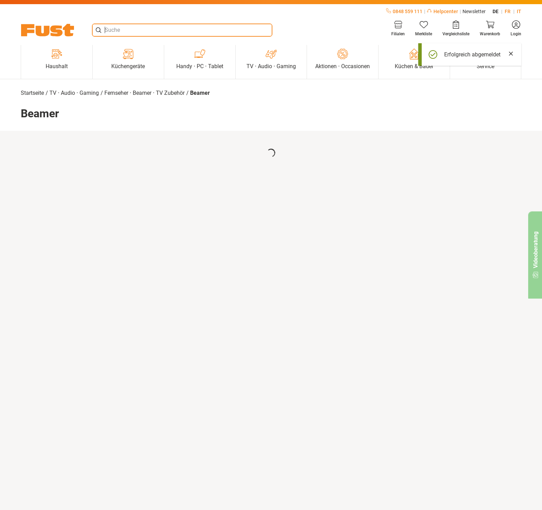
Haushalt (57, 59)
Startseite (32, 93)
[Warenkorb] (490, 28)
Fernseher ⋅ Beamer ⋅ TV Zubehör (144, 93)
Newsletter (474, 11)
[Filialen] (398, 28)
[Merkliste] (423, 28)
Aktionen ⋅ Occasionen (342, 59)
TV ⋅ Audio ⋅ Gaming (271, 59)
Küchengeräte (128, 59)
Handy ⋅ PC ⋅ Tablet (199, 59)
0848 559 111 (404, 11)
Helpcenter (442, 11)
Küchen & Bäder (414, 59)
